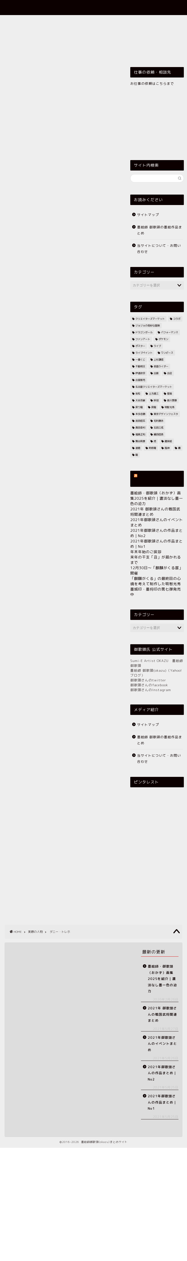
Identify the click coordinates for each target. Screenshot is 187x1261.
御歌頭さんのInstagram (150, 689)
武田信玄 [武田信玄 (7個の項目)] (140, 420)
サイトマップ (148, 214)
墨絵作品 (69, 21)
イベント (132, 21)
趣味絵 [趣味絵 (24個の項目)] (168, 441)
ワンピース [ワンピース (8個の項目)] (167, 352)
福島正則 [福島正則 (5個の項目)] (140, 434)
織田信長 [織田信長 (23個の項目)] (158, 434)
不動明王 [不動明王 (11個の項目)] (140, 366)
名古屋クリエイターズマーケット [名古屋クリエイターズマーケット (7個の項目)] (153, 386)
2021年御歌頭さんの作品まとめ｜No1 (162, 1102)
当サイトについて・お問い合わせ (159, 248)
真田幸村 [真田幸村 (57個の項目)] (140, 427)
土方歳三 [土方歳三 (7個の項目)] (154, 393)
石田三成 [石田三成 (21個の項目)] (158, 427)
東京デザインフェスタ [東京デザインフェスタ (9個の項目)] (166, 414)
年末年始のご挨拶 (145, 551)
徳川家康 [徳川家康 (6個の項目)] (172, 400)
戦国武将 (92, 32)
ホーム (16, 21)
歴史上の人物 (155, 32)
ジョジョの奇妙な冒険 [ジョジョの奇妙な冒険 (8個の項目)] (147, 325)
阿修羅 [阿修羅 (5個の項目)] (152, 448)
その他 (17, 54)
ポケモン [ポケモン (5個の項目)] (163, 339)
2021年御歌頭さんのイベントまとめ (162, 1043)
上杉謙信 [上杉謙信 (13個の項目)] (158, 359)
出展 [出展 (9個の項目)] (156, 373)
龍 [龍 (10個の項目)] (136, 454)
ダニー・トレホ (16, 345)
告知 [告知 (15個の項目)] (137, 393)
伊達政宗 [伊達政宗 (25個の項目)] (140, 373)
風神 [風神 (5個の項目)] (167, 448)
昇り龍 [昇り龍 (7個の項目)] (139, 407)
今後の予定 (145, 43)
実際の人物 (63, 32)
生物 (53, 43)
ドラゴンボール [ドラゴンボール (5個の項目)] (143, 332)
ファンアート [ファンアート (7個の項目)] (142, 339)
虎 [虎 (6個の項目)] (155, 441)
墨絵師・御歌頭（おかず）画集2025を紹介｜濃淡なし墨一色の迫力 (156, 498)
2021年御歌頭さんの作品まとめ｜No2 (162, 1072)
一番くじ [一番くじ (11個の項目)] (140, 359)
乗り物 (157, 21)
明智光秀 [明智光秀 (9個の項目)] (169, 407)
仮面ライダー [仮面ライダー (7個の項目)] (161, 366)
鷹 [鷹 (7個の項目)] (179, 448)
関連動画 (116, 43)
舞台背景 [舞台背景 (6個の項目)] (140, 441)
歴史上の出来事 (24, 43)
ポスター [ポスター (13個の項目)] (140, 346)
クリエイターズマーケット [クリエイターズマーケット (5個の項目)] (150, 318)
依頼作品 (42, 21)
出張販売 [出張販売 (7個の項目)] (140, 380)
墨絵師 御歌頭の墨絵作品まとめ (159, 230)
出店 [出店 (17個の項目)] (169, 373)
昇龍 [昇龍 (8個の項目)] (153, 407)
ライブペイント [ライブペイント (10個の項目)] (143, 352)
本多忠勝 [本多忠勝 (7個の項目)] (140, 414)
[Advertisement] (61, 227)
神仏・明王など (83, 43)
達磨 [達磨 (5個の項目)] (137, 448)
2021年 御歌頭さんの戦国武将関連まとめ (162, 1014)
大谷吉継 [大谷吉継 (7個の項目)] (140, 400)
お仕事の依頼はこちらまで (152, 83)
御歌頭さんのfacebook (149, 685)
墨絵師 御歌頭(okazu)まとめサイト (93, 7)
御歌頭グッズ (101, 21)
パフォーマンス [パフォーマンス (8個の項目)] (169, 332)
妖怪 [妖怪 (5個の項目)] (156, 400)
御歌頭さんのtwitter (148, 680)
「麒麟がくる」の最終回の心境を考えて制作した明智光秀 (155, 581)
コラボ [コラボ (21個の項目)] (176, 318)
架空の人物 (121, 32)
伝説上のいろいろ (26, 32)
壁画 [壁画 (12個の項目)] (169, 393)
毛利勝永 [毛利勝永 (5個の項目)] (158, 420)
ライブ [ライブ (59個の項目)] (157, 346)
